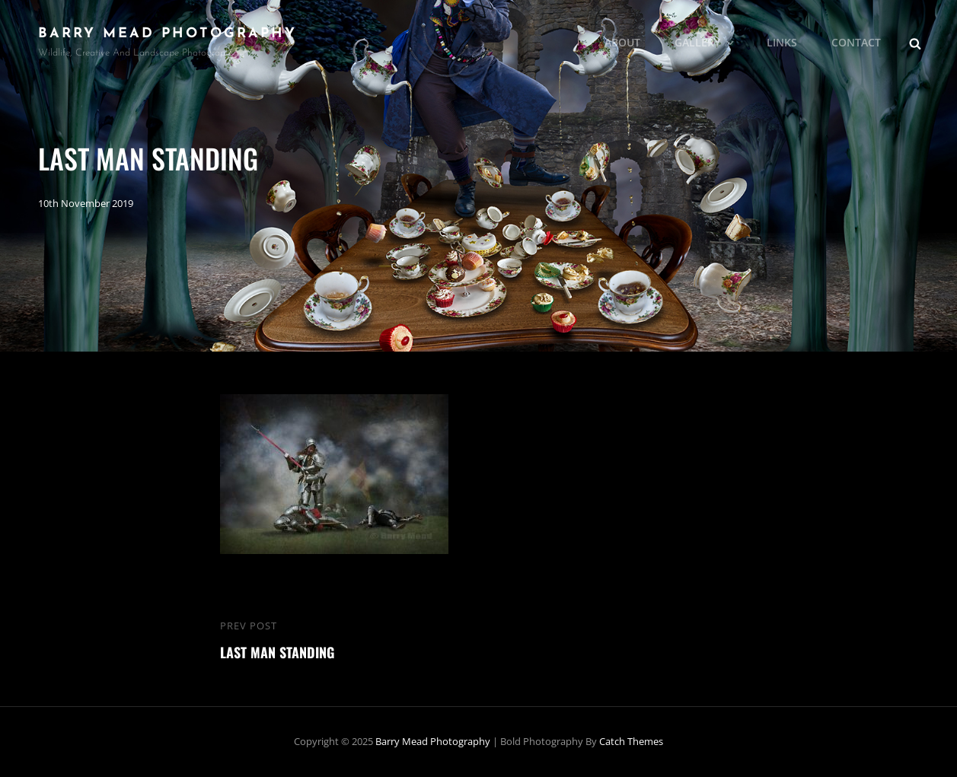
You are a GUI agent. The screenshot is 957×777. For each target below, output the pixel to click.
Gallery (705, 42)
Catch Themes (631, 741)
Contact (856, 42)
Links (782, 42)
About (622, 42)
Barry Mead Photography (167, 34)
